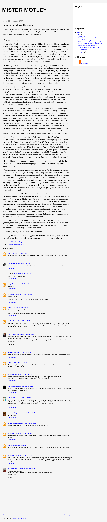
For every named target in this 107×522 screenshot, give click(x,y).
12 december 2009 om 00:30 (23, 294)
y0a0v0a (10, 352)
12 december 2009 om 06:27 (25, 334)
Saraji (9, 362)
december (82, 36)
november (82, 51)
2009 (79, 34)
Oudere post (68, 515)
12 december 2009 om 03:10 (21, 307)
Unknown (11, 294)
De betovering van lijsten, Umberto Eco (90, 43)
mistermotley (85, 61)
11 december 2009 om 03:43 (24, 263)
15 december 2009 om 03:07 (28, 423)
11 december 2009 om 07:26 (22, 273)
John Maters (12, 386)
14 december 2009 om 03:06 (22, 398)
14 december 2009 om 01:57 (25, 386)
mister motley (24, 10)
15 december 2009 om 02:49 (26, 413)
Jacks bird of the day (84, 40)
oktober (81, 53)
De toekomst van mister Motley (87, 38)
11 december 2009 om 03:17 (19, 253)
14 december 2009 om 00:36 (23, 374)
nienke (10, 307)
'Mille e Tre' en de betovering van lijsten (90, 42)
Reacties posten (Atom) (19, 518)
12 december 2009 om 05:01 (21, 321)
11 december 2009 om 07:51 (22, 284)
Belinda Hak (11, 263)
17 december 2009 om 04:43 (18, 445)
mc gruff (10, 284)
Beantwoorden (12, 258)
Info (9, 253)
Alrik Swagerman (13, 423)
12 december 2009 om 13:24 (22, 352)
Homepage (37, 515)
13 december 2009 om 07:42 (20, 362)
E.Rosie (10, 398)
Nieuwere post (7, 515)
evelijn (10, 321)
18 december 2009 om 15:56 (23, 455)
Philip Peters (12, 334)
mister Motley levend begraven (16, 244)
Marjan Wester (12, 468)
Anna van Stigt (12, 413)
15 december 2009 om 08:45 (23, 433)
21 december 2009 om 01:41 (26, 468)
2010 (79, 32)
